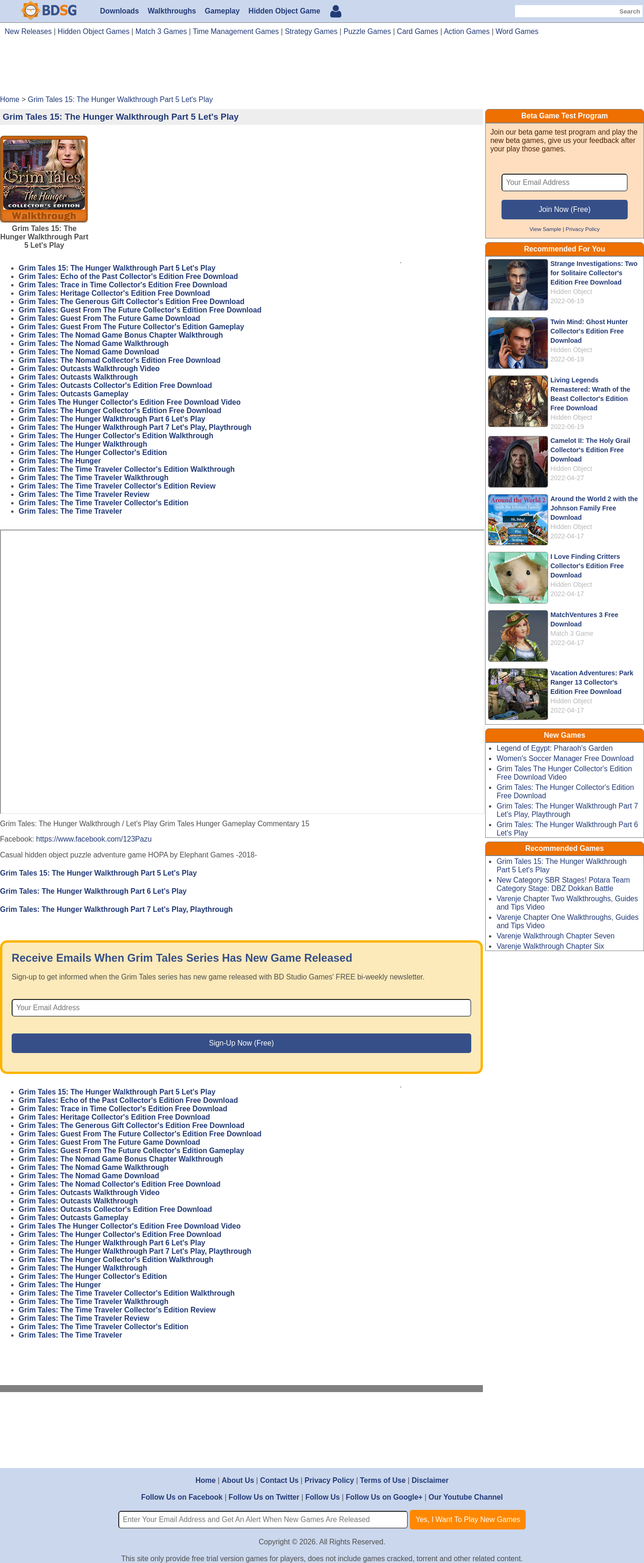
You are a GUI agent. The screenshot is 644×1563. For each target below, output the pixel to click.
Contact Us (279, 1480)
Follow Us (322, 1497)
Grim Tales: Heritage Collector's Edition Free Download (114, 293)
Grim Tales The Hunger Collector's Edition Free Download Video (130, 402)
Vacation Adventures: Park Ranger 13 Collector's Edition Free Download (591, 682)
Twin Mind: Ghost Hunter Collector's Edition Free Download (589, 331)
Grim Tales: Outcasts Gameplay (74, 394)
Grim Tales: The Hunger (60, 461)
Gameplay (222, 11)
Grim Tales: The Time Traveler (70, 511)
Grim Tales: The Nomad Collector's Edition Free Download (120, 360)
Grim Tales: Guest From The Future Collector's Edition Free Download (140, 310)
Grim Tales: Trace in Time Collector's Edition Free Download (123, 285)
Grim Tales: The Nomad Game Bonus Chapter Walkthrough (121, 335)
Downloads (119, 11)
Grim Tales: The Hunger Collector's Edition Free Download (120, 411)
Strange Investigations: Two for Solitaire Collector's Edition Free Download (593, 273)
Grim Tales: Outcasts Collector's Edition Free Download (115, 385)
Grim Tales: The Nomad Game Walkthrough (94, 343)
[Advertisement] (322, 69)
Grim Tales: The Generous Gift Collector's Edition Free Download (131, 302)
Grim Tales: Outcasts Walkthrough (78, 377)
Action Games (466, 31)
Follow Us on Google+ (384, 1497)
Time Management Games (236, 31)
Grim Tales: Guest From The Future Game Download (109, 318)
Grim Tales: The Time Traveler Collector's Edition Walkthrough (127, 469)
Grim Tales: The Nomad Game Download (89, 352)
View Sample (545, 229)
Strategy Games (311, 31)
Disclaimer (430, 1480)
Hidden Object (571, 291)
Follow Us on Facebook (182, 1497)
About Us (238, 1480)
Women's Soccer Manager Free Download (565, 758)
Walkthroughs (172, 11)
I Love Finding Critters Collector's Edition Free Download (587, 566)
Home (206, 1480)
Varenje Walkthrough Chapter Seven (555, 936)
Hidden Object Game (284, 11)
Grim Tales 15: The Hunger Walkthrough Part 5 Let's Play (117, 268)
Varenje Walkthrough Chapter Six (550, 946)
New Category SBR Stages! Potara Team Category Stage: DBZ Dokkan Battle (563, 884)
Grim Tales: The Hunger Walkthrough (83, 444)
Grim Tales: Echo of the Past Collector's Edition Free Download (128, 276)
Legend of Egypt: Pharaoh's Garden (554, 748)
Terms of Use (383, 1480)
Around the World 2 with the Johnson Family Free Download (594, 508)
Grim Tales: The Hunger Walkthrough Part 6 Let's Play (112, 419)
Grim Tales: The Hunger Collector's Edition (93, 452)
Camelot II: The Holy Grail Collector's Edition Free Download (590, 450)
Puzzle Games (367, 31)
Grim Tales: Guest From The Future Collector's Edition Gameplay (131, 327)
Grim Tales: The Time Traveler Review (84, 494)
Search (629, 11)
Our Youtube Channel (465, 1497)
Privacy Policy (583, 229)
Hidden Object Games (93, 31)
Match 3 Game (572, 633)
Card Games (417, 31)
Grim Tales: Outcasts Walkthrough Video (89, 369)
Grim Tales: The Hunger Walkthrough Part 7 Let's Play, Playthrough (135, 427)
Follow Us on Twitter (264, 1497)
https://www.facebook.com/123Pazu (94, 839)
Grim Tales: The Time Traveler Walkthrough (94, 478)
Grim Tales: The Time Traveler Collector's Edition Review (117, 486)
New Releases (28, 31)
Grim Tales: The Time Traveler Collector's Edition (104, 503)
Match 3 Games (161, 31)
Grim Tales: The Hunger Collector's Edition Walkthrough (116, 436)
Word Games (516, 31)
